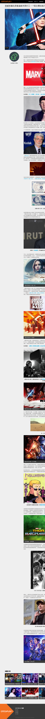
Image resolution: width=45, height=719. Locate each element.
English (30, 1)
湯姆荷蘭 (33, 61)
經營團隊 (16, 712)
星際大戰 (26, 155)
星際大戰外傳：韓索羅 (40, 178)
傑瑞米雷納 (42, 505)
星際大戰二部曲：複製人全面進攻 (36, 293)
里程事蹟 (16, 711)
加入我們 (16, 713)
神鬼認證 (36, 250)
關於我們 (16, 709)
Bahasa (41, 1)
